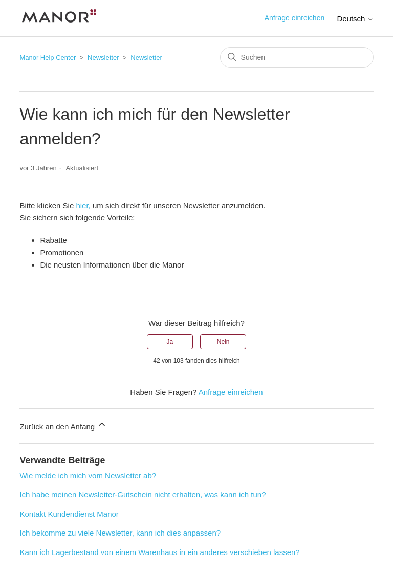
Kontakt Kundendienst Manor (68, 513)
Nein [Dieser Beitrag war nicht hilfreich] (223, 341)
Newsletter (103, 57)
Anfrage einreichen (295, 18)
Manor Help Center (47, 57)
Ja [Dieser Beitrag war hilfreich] (170, 341)
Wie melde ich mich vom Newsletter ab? (87, 475)
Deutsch (355, 18)
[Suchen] (297, 57)
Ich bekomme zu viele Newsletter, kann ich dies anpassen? (120, 532)
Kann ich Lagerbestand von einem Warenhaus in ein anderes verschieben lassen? (159, 552)
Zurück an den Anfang (63, 425)
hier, (83, 205)
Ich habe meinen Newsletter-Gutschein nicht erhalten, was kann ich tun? (142, 494)
